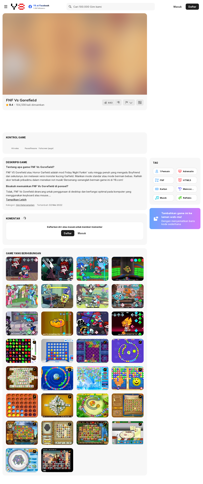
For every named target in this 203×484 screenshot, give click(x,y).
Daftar (192, 6)
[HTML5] (186, 180)
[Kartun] (163, 189)
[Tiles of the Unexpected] (57, 460)
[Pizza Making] (128, 433)
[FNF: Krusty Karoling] (57, 296)
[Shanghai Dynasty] (22, 378)
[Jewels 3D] (22, 351)
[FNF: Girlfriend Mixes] (92, 323)
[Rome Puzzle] (92, 433)
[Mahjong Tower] (57, 405)
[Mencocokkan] (186, 189)
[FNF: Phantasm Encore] (128, 323)
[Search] (70, 6)
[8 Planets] (128, 351)
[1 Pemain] (163, 171)
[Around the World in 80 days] (22, 433)
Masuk (177, 6)
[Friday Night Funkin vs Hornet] (57, 269)
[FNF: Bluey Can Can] (92, 296)
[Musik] (163, 197)
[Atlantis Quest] (57, 433)
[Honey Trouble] (92, 405)
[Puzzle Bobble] (92, 351)
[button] (16, 200)
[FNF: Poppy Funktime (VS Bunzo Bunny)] (128, 269)
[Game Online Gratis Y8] (18, 7)
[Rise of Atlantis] (128, 405)
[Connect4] (22, 405)
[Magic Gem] (128, 378)
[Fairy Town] (22, 460)
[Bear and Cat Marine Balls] (57, 378)
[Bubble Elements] (92, 378)
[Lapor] (129, 102)
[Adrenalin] (186, 171)
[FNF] (163, 180)
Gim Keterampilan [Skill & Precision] (25, 205)
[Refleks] (186, 197)
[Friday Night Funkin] (22, 269)
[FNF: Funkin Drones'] (22, 323)
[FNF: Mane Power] (22, 296)
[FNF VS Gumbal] (128, 296)
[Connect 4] (57, 351)
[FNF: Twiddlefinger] (57, 323)
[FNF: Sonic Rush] (92, 269)
